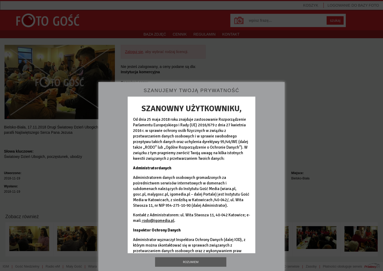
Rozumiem (191, 262)
